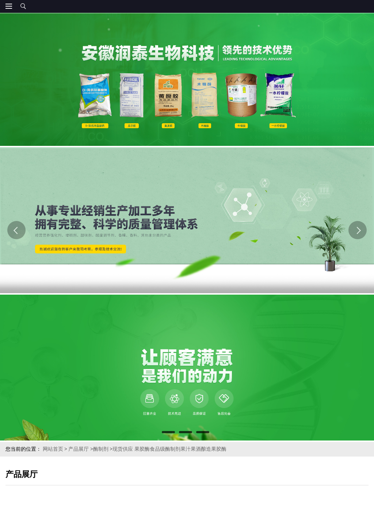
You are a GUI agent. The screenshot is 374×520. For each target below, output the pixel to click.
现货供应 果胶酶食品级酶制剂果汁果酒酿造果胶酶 (169, 449)
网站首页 (53, 449)
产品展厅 (78, 449)
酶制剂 (100, 449)
